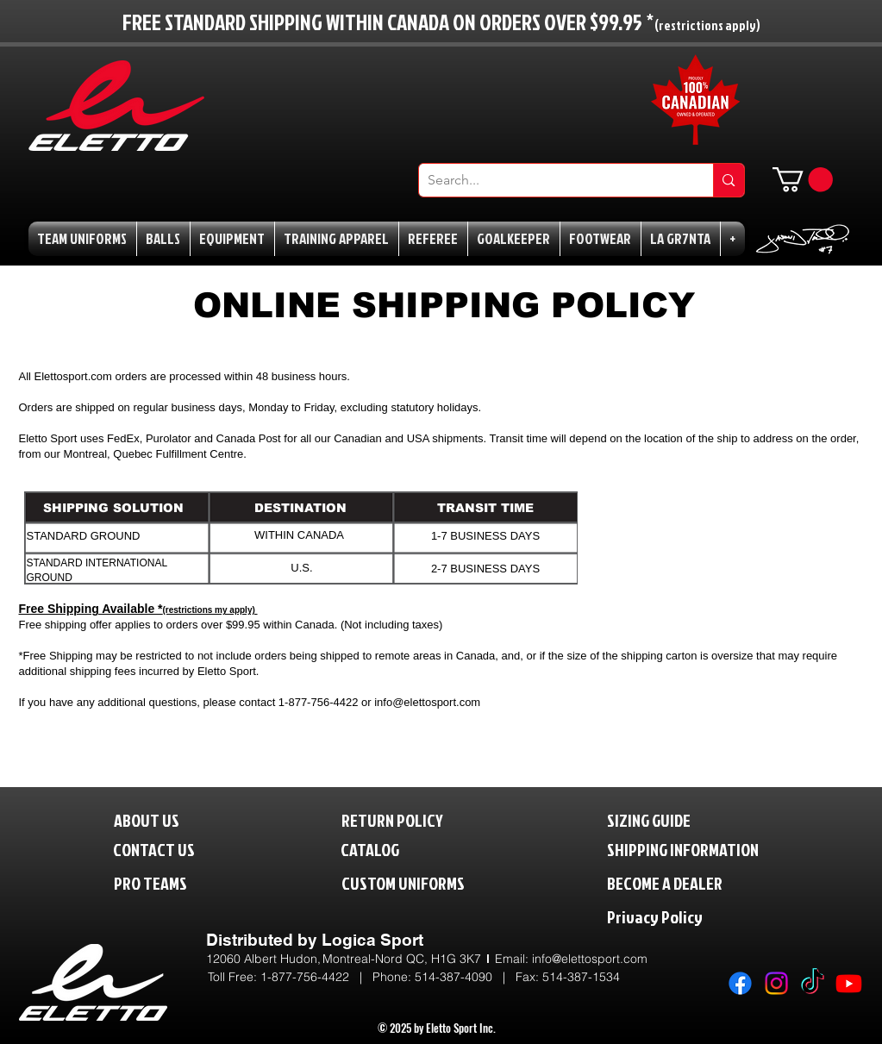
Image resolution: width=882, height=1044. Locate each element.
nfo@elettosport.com (591, 958)
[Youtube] (849, 983)
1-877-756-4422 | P (320, 977)
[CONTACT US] (168, 849)
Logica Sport (372, 939)
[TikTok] (813, 983)
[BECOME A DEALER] (690, 882)
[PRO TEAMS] (166, 882)
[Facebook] (740, 983)
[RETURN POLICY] (421, 819)
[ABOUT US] (160, 819)
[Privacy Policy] (690, 916)
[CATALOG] (381, 849)
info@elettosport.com (427, 702)
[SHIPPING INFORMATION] (715, 849)
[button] (803, 179)
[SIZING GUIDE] (667, 819)
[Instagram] (776, 983)
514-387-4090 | (465, 977)
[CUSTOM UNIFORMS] (428, 882)
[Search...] (553, 180)
